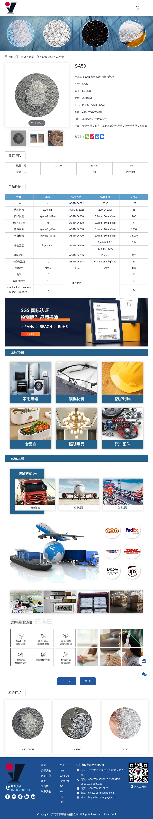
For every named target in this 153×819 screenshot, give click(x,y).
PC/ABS (64, 781)
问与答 (44, 786)
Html (106, 814)
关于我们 (46, 770)
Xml (113, 814)
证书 (43, 781)
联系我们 (46, 791)
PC (61, 786)
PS (61, 796)
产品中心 (34, 56)
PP (61, 801)
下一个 (66, 681)
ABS (62, 770)
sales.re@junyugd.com (101, 792)
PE (61, 791)
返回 (88, 681)
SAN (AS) (47, 56)
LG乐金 (59, 56)
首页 (23, 56)
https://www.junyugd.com (102, 797)
